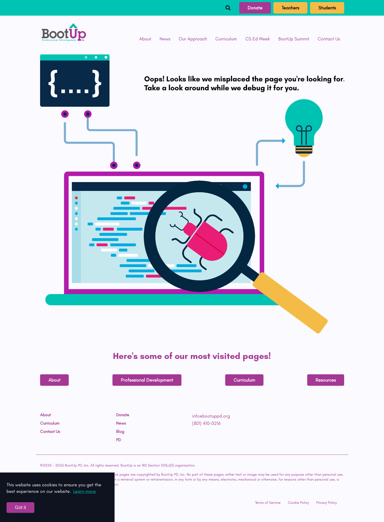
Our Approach (193, 39)
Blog (120, 432)
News (165, 39)
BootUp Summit (293, 39)
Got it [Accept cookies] (20, 507)
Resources (326, 380)
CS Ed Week (257, 39)
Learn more (84, 491)
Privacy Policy (326, 502)
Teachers (290, 8)
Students (327, 8)
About (145, 39)
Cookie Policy (298, 502)
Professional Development (147, 380)
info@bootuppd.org (211, 416)
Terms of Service (268, 502)
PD (118, 440)
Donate (255, 8)
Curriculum (226, 39)
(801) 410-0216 (206, 423)
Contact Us (329, 39)
